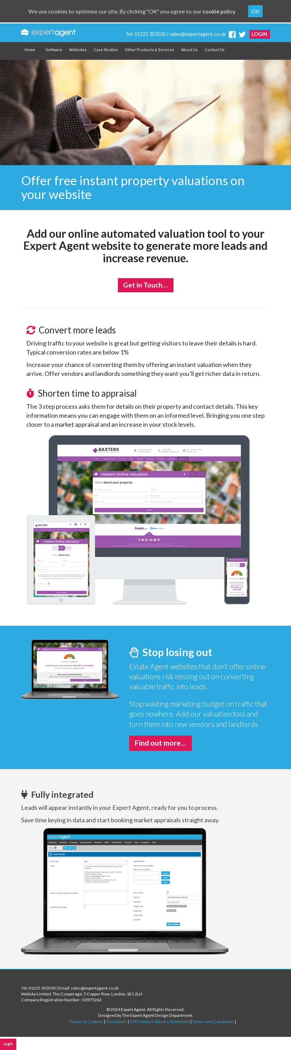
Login (259, 34)
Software (54, 49)
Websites (78, 49)
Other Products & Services (149, 49)
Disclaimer (116, 1021)
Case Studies (106, 49)
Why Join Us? (101, 1043)
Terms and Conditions (213, 1021)
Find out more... (160, 742)
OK (263, 11)
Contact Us (215, 49)
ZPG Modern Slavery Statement (159, 1021)
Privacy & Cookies (86, 1021)
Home (30, 49)
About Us (189, 49)
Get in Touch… (145, 285)
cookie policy (224, 11)
